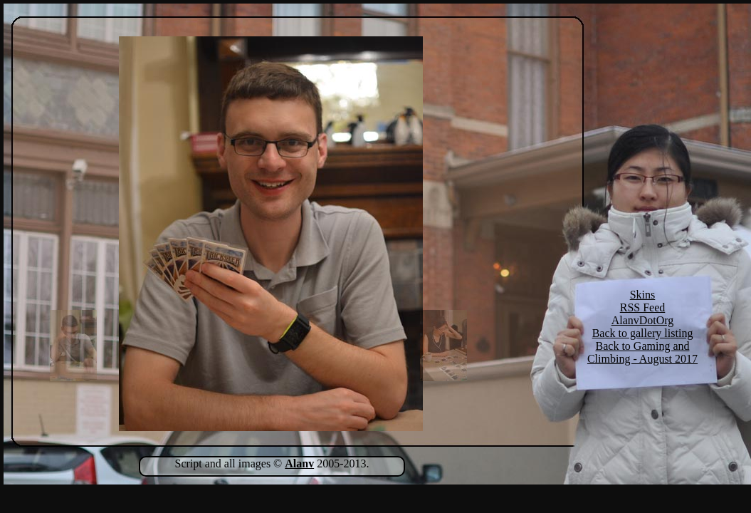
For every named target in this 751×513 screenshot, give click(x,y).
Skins (643, 295)
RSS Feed (643, 307)
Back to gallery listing (642, 333)
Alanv (299, 463)
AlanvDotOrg (642, 320)
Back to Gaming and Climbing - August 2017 (642, 352)
